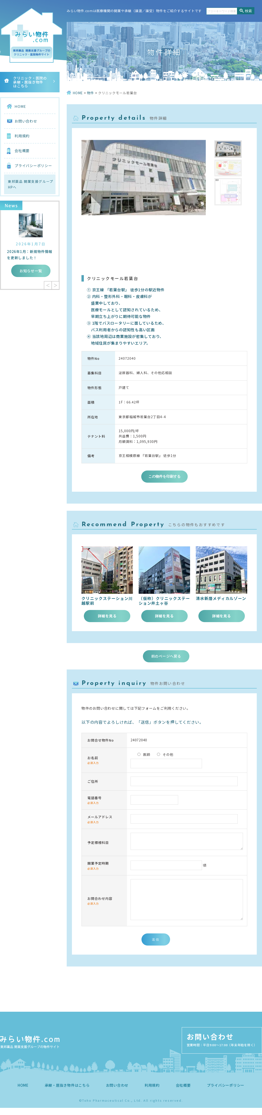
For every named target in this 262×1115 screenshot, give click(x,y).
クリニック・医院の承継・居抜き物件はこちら (30, 81)
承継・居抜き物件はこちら (67, 1092)
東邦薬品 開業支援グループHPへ (30, 184)
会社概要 (22, 150)
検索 (248, 11)
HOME (20, 106)
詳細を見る (107, 615)
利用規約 (22, 135)
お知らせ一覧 (31, 270)
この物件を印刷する (164, 476)
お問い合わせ (26, 121)
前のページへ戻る (166, 656)
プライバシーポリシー (33, 165)
